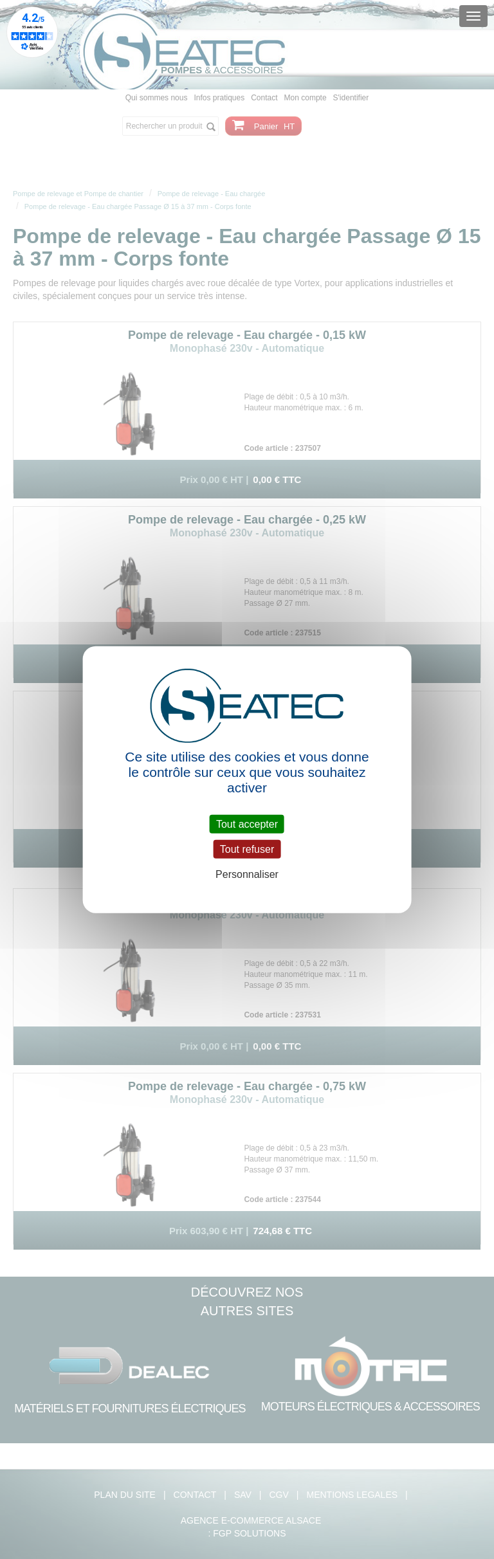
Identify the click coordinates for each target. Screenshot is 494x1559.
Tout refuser (247, 849)
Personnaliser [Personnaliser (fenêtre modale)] (247, 874)
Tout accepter (247, 824)
